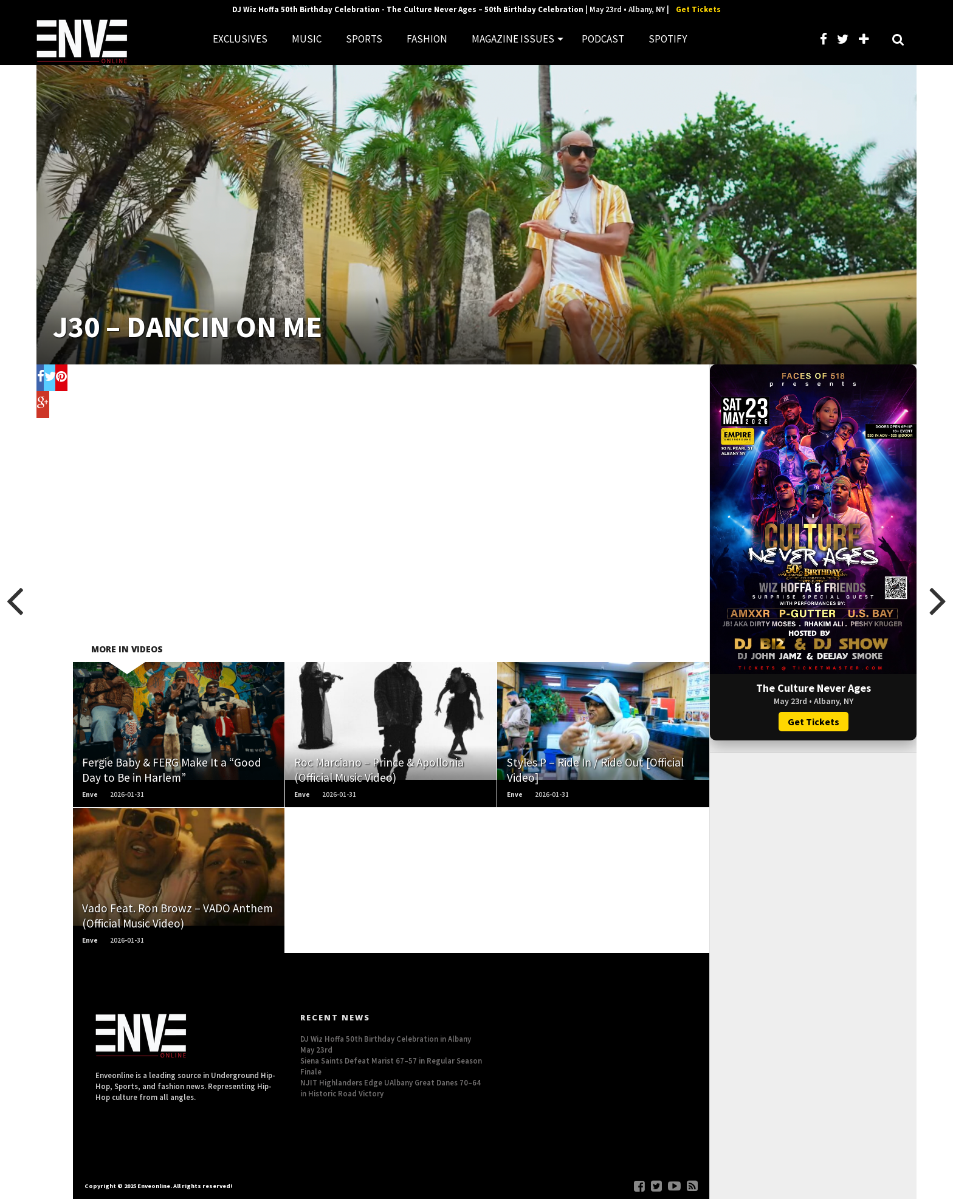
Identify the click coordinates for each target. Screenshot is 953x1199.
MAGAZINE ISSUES (513, 39)
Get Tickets (698, 9)
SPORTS (364, 39)
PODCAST (603, 39)
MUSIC (307, 39)
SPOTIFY (668, 39)
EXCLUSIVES (240, 39)
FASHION (427, 39)
